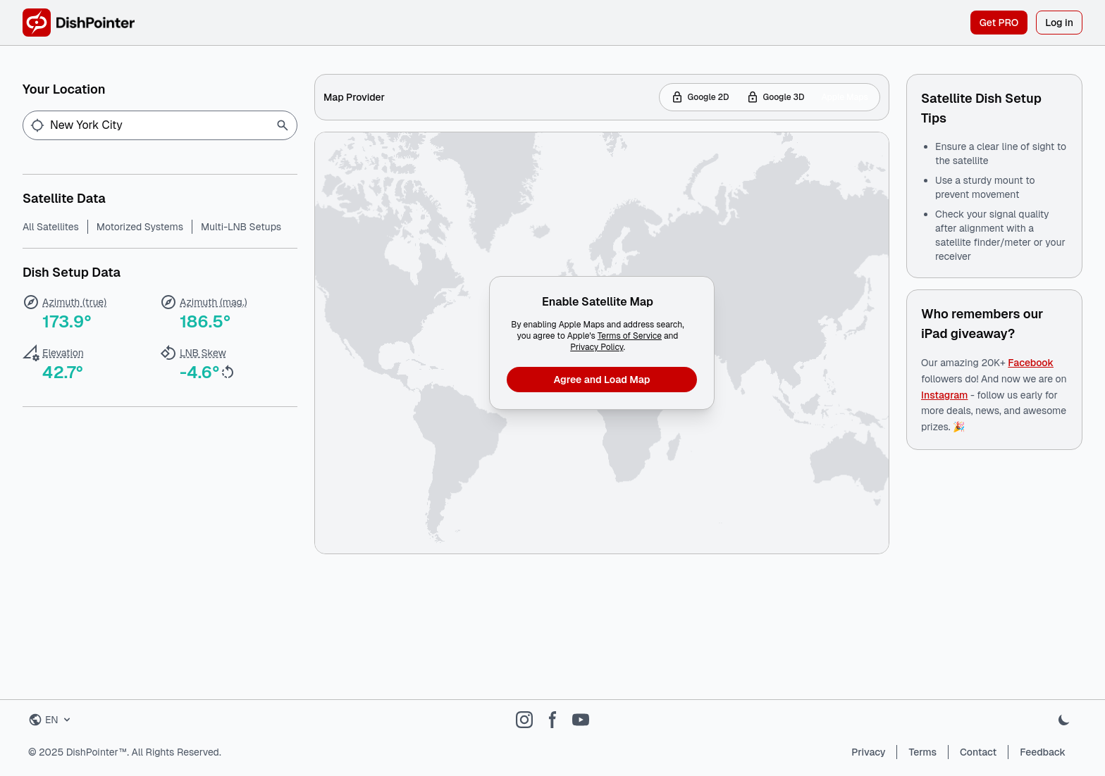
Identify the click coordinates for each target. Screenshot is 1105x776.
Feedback (1043, 752)
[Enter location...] (163, 125)
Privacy (868, 752)
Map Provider (354, 97)
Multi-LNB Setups (241, 226)
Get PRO (999, 22)
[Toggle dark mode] (1064, 719)
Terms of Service (630, 336)
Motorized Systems (140, 226)
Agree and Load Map (602, 379)
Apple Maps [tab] (844, 97)
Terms (922, 752)
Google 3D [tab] (775, 97)
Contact (978, 752)
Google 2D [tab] (700, 97)
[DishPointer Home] (79, 22)
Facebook (1031, 362)
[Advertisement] (601, 633)
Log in (1059, 22)
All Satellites (51, 226)
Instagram (944, 395)
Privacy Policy (596, 347)
